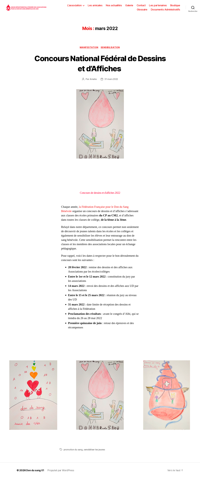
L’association (74, 5)
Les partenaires (158, 5)
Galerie (129, 5)
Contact (141, 5)
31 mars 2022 (111, 80)
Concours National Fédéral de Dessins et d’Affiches (100, 64)
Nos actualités (114, 5)
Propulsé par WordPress (61, 471)
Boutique (175, 5)
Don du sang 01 (35, 471)
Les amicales (95, 5)
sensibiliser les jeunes (95, 450)
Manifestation (89, 48)
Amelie (92, 80)
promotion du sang (73, 450)
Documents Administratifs (165, 9)
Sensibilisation (110, 48)
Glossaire (142, 9)
